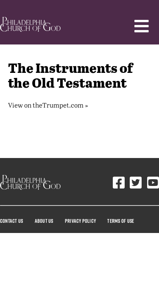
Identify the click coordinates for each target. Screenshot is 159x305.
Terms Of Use (120, 221)
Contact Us (11, 221)
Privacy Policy (80, 221)
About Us (44, 221)
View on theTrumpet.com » (48, 104)
